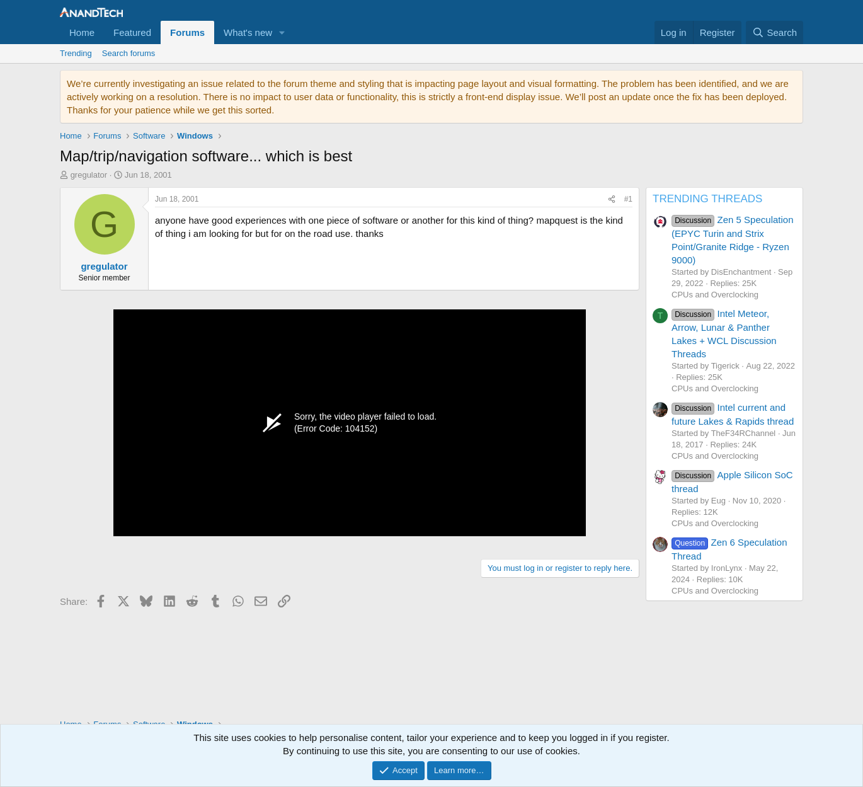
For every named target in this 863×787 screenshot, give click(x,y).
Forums (187, 32)
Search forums (129, 53)
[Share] (611, 199)
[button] (282, 32)
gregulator (89, 175)
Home (81, 32)
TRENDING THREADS (707, 199)
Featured (132, 32)
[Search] (774, 32)
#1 (628, 199)
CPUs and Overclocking (715, 294)
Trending (76, 53)
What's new (248, 32)
